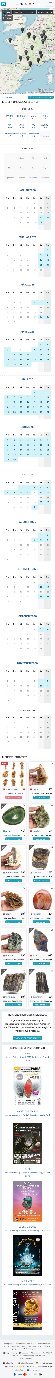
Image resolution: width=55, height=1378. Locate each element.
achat (7, 830)
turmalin (36, 872)
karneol (35, 913)
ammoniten (10, 872)
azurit (34, 955)
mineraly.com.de (44, 1363)
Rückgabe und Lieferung (26, 1346)
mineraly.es (25, 1366)
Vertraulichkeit (44, 1343)
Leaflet (29, 93)
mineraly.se (33, 1370)
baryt (34, 789)
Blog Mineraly (10, 1353)
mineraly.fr (9, 1363)
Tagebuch (8, 97)
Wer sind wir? (9, 1346)
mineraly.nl (41, 1366)
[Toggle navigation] (50, 4)
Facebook (24, 1353)
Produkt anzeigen (13, 797)
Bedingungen (9, 1343)
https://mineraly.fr (27, 1358)
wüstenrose (10, 789)
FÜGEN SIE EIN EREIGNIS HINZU (27, 1038)
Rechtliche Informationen (26, 1343)
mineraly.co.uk (25, 1363)
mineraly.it (11, 1366)
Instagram (36, 1353)
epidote (35, 830)
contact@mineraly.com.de (30, 1355)
